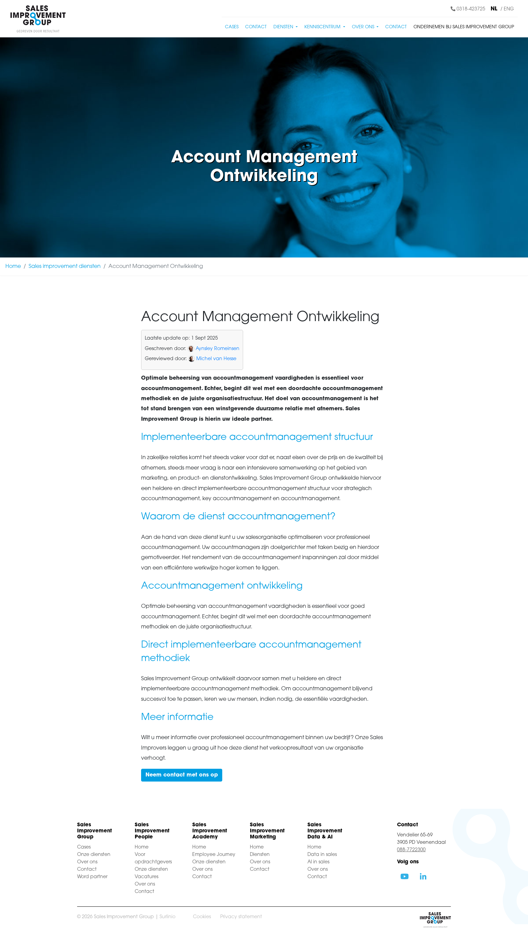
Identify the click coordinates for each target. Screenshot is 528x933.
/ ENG (507, 9)
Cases (231, 27)
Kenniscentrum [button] (323, 27)
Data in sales (322, 854)
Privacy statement (241, 917)
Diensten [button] (284, 27)
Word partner (92, 876)
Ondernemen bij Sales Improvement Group (464, 27)
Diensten (260, 854)
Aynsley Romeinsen (217, 348)
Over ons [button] (363, 27)
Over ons (87, 862)
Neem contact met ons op (181, 775)
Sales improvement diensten (65, 266)
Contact (256, 27)
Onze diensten (93, 854)
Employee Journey (213, 854)
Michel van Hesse (216, 358)
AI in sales (318, 862)
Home (13, 266)
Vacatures (146, 876)
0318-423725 (468, 9)
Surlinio (167, 917)
